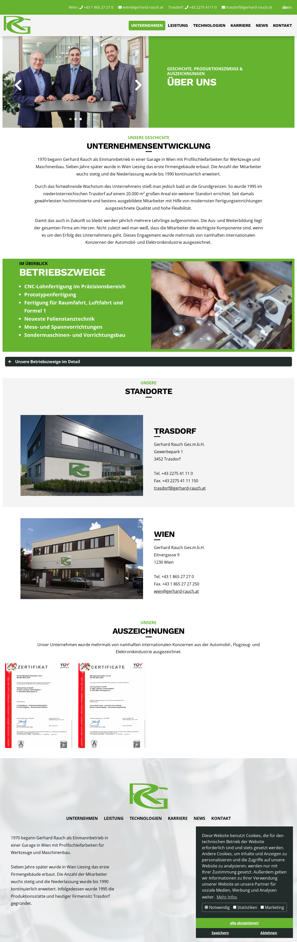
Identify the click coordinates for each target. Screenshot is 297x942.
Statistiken (245, 907)
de (284, 7)
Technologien (209, 25)
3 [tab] (80, 116)
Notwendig (217, 907)
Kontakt (282, 25)
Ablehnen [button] (268, 932)
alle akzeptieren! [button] (244, 923)
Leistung (178, 25)
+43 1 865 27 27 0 (98, 7)
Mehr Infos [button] (227, 897)
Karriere (241, 25)
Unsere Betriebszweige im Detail (47, 361)
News (262, 25)
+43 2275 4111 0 (203, 7)
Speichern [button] (220, 932)
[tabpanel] (76, 81)
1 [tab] (70, 116)
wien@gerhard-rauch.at (143, 7)
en (289, 7)
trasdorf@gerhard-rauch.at (249, 7)
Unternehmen (147, 25)
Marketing (272, 907)
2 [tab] (75, 116)
